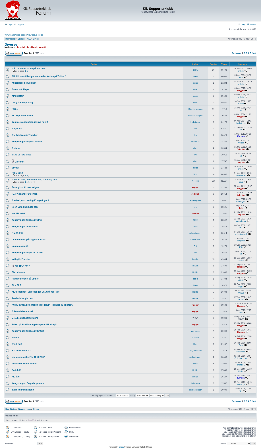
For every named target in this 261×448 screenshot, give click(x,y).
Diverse (36, 39)
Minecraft (19, 162)
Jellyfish (26, 47)
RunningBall (195, 200)
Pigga (195, 285)
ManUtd (42, 47)
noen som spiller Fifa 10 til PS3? (28, 357)
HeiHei (195, 272)
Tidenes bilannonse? (22, 311)
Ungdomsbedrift (20, 246)
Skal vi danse (18, 272)
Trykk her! (17, 344)
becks (195, 279)
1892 (195, 174)
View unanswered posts (15, 35)
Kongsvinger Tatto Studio (25, 226)
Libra (195, 70)
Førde (15, 109)
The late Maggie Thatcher (25, 135)
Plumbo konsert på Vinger (25, 279)
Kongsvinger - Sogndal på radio (28, 383)
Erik (195, 246)
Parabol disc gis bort (22, 298)
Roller (241, 371)
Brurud (195, 298)
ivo (241, 110)
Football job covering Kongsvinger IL (31, 200)
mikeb (241, 71)
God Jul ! (16, 370)
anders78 (195, 142)
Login (9, 25)
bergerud (241, 241)
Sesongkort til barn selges (25, 187)
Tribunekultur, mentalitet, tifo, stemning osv (34, 179)
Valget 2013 (17, 128)
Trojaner (16, 148)
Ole (241, 391)
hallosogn (195, 383)
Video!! (15, 337)
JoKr (19, 47)
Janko (241, 280)
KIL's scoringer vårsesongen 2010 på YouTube (35, 292)
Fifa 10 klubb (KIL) (21, 350)
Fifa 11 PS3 (17, 233)
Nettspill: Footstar (21, 259)
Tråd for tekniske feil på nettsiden (29, 68)
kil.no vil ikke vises (21, 154)
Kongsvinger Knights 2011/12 (27, 220)
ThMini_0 (241, 365)
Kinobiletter (18, 96)
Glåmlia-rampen (195, 109)
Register (19, 25)
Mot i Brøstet (18, 213)
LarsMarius (195, 240)
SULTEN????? (22, 266)
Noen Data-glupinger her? (25, 207)
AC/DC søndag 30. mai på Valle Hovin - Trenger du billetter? (42, 305)
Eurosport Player (20, 89)
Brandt (195, 266)
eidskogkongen (195, 357)
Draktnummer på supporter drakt (28, 239)
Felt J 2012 (17, 173)
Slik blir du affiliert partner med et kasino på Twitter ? (39, 76)
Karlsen (241, 136)
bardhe (195, 259)
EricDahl (195, 337)
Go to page (236, 53)
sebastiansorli (195, 233)
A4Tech (241, 143)
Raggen (241, 90)
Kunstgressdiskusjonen (24, 83)
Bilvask (15, 168)
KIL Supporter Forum (22, 115)
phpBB (121, 447)
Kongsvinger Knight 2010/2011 (27, 252)
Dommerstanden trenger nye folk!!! (30, 122)
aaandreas (241, 221)
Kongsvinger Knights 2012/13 (27, 141)
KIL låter (16, 376)
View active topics (35, 35)
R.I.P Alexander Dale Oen (25, 194)
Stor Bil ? (16, 285)
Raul (195, 344)
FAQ (241, 25)
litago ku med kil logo (23, 390)
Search (251, 25)
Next (254, 53)
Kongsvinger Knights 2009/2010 (28, 331)
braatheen (241, 352)
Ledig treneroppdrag (22, 102)
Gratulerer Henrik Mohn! (24, 363)
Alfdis (195, 76)
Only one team (195, 351)
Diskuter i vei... (24, 39)
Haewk (34, 47)
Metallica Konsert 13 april (25, 318)
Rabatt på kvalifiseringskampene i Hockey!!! (34, 324)
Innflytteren (195, 122)
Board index (10, 39)
